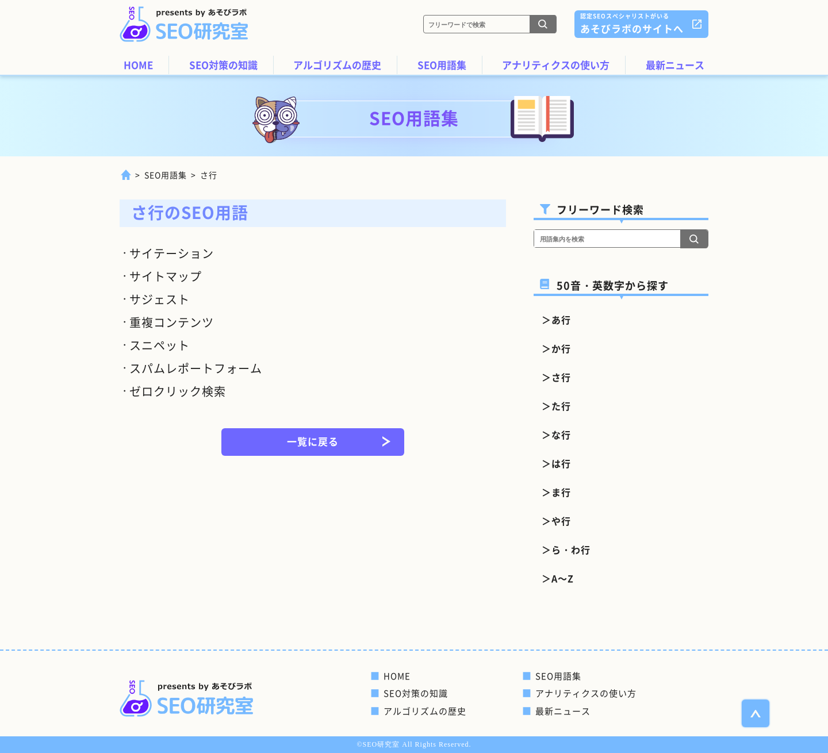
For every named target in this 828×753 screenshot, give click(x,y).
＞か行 (556, 348)
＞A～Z (558, 578)
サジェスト (159, 299)
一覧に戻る (313, 441)
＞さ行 (556, 377)
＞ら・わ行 (566, 549)
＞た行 (556, 406)
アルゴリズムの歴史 (337, 64)
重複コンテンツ (171, 322)
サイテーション (171, 253)
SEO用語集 (441, 64)
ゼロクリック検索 (177, 391)
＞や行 (556, 521)
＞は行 (556, 463)
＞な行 (556, 434)
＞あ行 (556, 319)
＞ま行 (556, 492)
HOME (138, 64)
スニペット (159, 345)
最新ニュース (675, 64)
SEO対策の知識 (223, 64)
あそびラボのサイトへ (632, 23)
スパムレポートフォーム (195, 368)
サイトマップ (165, 276)
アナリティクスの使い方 (556, 64)
